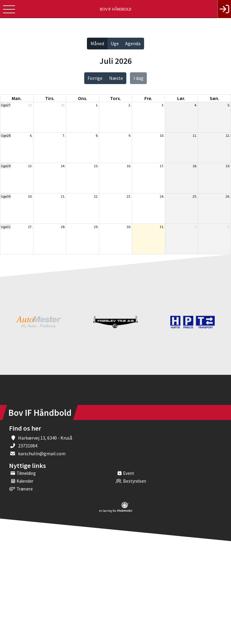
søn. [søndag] (214, 98)
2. (129, 105)
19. (228, 166)
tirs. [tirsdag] (49, 98)
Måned (97, 43)
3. (163, 105)
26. (228, 196)
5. (228, 105)
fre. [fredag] (148, 98)
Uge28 (6, 135)
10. (162, 135)
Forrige (95, 78)
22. (96, 196)
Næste (116, 78)
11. (194, 135)
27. (30, 226)
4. (195, 105)
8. (97, 135)
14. (63, 166)
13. (30, 166)
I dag (138, 78)
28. (63, 226)
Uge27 (6, 105)
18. (194, 166)
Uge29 (6, 166)
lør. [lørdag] (181, 98)
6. (31, 135)
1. (97, 105)
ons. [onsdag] (82, 98)
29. (30, 105)
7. (64, 135)
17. (162, 166)
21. (63, 196)
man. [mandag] (17, 98)
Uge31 (6, 226)
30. (63, 105)
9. (129, 135)
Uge (115, 43)
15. (96, 166)
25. (194, 196)
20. (30, 196)
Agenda (132, 43)
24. (162, 196)
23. (129, 196)
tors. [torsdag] (115, 98)
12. (228, 135)
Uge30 (6, 196)
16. (129, 166)
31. (162, 226)
